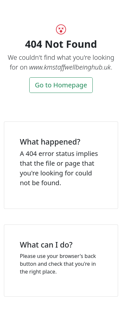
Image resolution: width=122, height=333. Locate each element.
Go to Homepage (61, 85)
